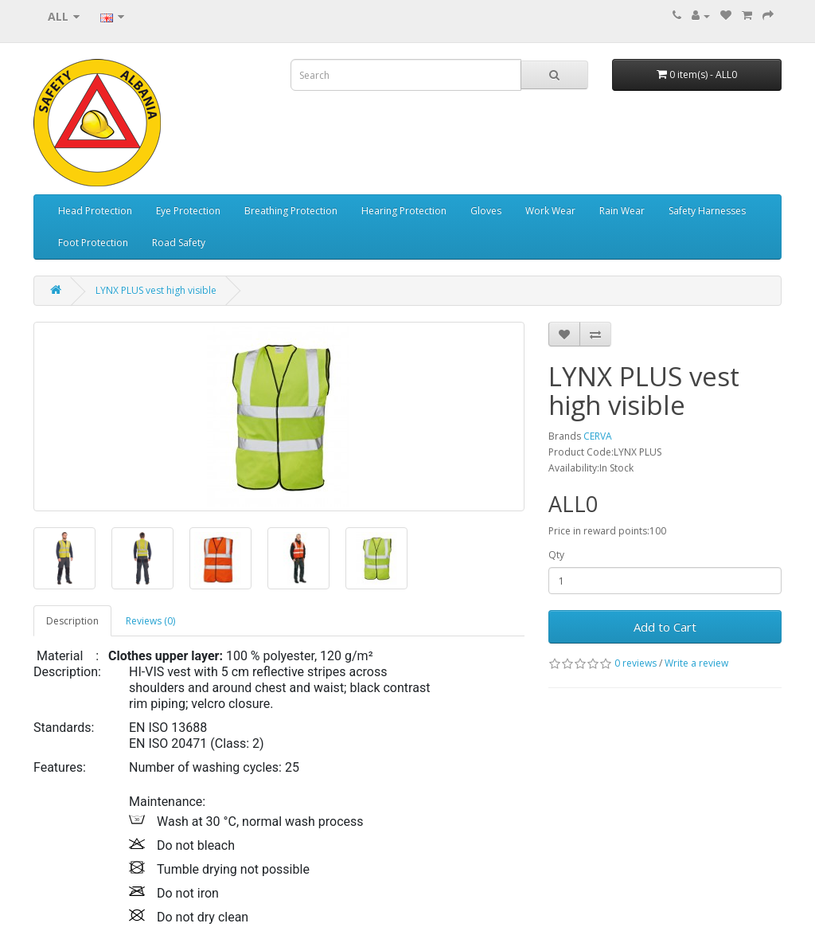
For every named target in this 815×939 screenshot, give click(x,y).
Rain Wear (622, 210)
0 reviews (635, 663)
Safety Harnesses (707, 210)
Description (72, 621)
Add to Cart (665, 627)
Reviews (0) (150, 621)
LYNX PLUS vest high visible (156, 290)
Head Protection (95, 210)
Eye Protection (188, 210)
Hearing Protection (403, 210)
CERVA (597, 436)
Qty (556, 554)
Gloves (485, 210)
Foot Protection (93, 242)
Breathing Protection (290, 210)
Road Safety (178, 242)
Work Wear (550, 210)
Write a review (696, 663)
